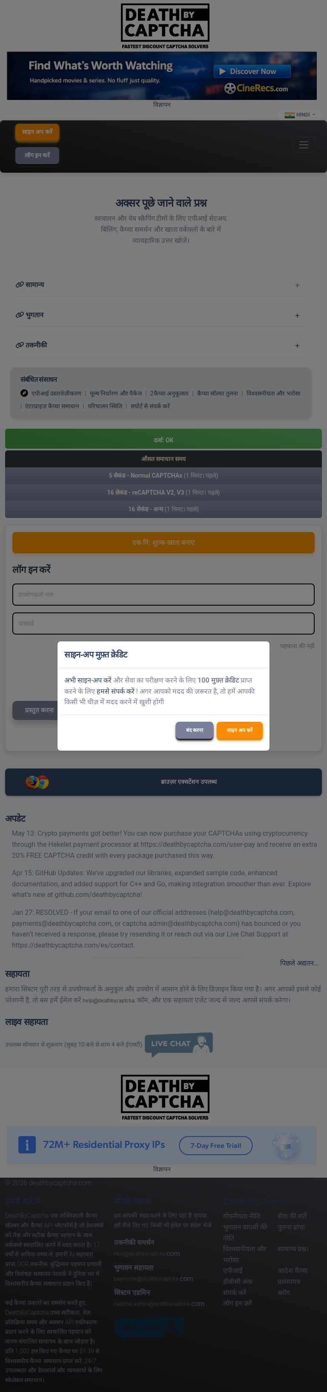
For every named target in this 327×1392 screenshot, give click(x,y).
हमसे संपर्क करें (116, 691)
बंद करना (194, 730)
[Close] (259, 654)
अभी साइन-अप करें (88, 680)
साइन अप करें (239, 730)
